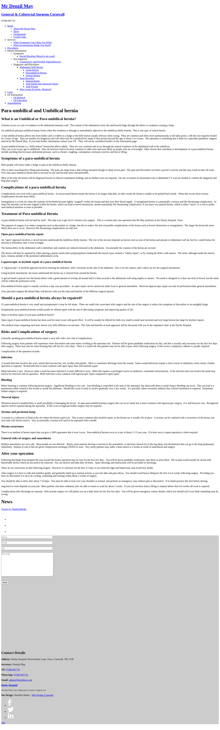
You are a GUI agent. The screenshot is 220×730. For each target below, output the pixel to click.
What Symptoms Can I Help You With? (32, 42)
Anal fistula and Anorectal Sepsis (42, 84)
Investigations (20, 59)
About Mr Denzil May (24, 28)
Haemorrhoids (33, 81)
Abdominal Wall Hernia (31, 67)
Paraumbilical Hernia (36, 72)
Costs (10, 92)
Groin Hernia (32, 70)
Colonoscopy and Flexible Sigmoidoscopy (40, 61)
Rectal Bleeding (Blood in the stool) (37, 56)
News (16, 31)
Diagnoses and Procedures (26, 64)
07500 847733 (13, 674)
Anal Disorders (27, 78)
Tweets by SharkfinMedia (13, 509)
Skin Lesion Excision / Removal (35, 89)
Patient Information (16, 50)
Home (10, 26)
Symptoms (18, 53)
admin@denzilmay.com (20, 684)
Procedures (12, 48)
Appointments (14, 103)
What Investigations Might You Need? (32, 45)
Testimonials (19, 34)
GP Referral (19, 97)
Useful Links (19, 37)
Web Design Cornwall (42, 699)
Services (11, 39)
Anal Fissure (32, 86)
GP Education (20, 100)
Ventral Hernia (33, 75)
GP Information (15, 95)
